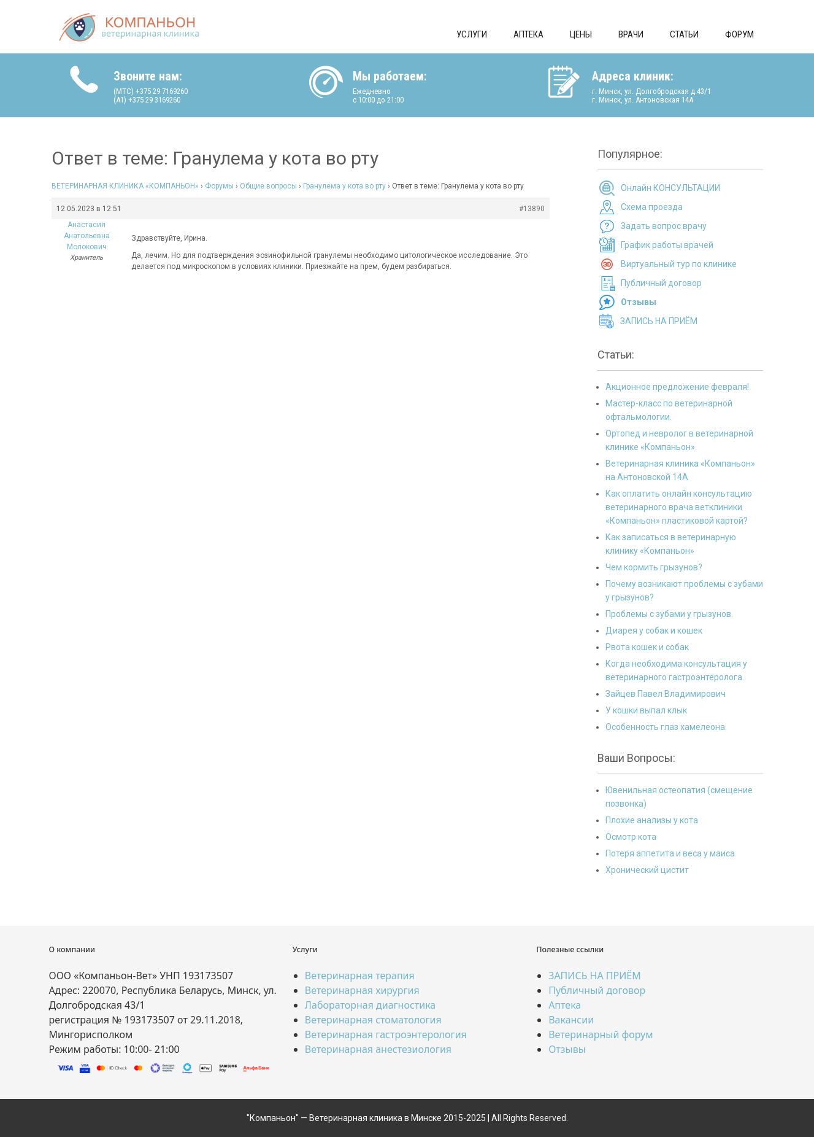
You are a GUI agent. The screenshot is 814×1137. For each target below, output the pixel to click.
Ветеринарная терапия (360, 975)
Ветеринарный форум (600, 1034)
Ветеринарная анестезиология (378, 1049)
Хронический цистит (647, 870)
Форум (739, 34)
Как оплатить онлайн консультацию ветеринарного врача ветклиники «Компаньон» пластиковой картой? (678, 507)
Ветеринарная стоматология (373, 1019)
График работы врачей (667, 245)
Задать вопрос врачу (664, 226)
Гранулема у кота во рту (344, 186)
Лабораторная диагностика (370, 1005)
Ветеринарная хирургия (362, 990)
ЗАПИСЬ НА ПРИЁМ (658, 321)
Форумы (219, 186)
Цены (581, 34)
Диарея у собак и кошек (653, 630)
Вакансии (571, 1019)
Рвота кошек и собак (647, 647)
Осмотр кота (630, 837)
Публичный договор (661, 283)
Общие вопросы (268, 186)
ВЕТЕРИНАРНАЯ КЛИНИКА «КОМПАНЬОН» (125, 186)
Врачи (630, 34)
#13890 (532, 208)
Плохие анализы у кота (651, 820)
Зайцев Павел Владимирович (665, 694)
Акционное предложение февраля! (677, 387)
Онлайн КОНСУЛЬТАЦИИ (670, 188)
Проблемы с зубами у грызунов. (669, 614)
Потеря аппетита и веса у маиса (670, 853)
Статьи (684, 34)
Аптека (528, 34)
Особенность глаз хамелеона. (666, 727)
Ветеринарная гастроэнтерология (386, 1034)
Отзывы (567, 1049)
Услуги (471, 34)
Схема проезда (652, 207)
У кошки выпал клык (646, 710)
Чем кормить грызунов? (653, 567)
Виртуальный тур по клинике (679, 264)
